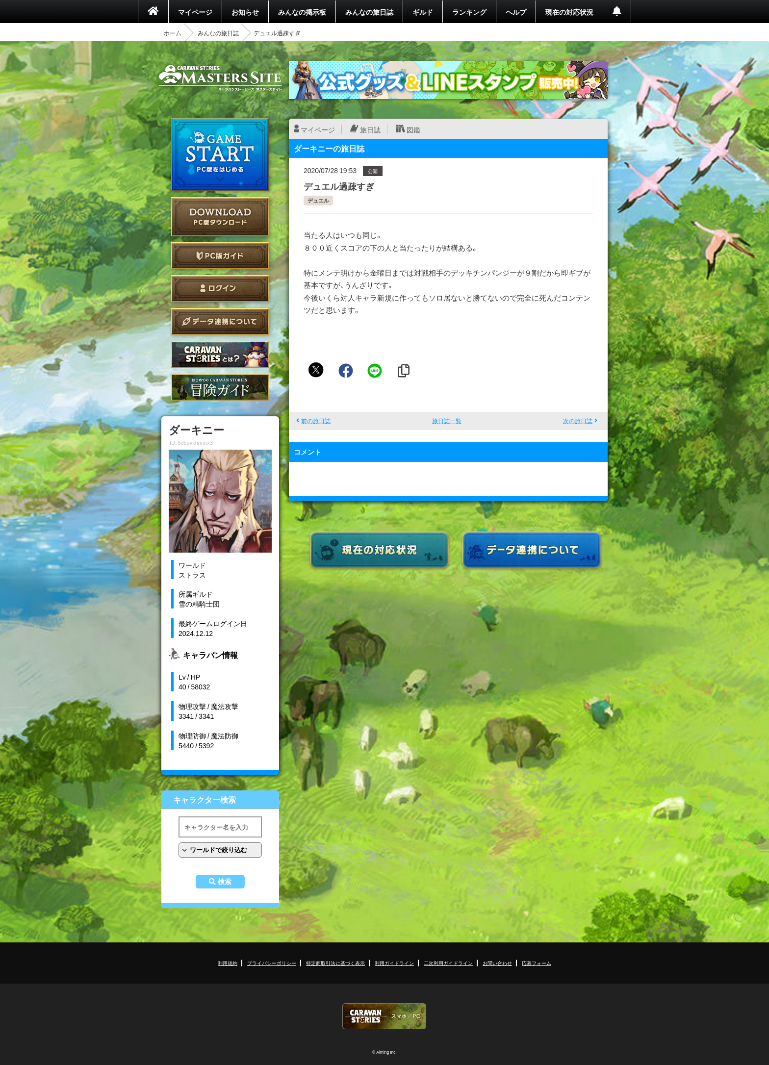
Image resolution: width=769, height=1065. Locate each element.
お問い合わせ (497, 962)
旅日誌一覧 (446, 420)
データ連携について (220, 321)
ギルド (422, 12)
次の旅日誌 (577, 420)
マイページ (195, 12)
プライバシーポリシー (271, 962)
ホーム (172, 32)
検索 (224, 881)
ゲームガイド (220, 387)
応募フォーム (536, 962)
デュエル (318, 200)
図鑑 (413, 129)
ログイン (220, 288)
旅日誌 (370, 129)
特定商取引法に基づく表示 (335, 962)
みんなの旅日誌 (369, 12)
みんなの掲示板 (302, 12)
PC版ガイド (220, 255)
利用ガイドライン (394, 962)
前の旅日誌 (316, 420)
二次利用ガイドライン (448, 962)
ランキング (469, 12)
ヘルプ (516, 12)
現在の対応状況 (569, 12)
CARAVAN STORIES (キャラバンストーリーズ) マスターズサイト (220, 78)
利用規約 (227, 962)
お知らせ (245, 12)
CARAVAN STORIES (384, 1016)
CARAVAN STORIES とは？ (220, 354)
